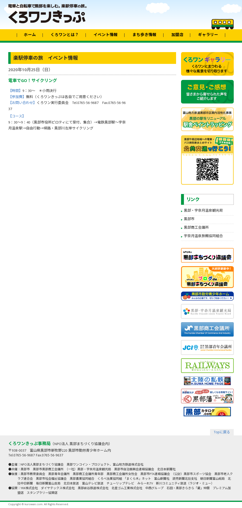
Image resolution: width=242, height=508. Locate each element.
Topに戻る (222, 432)
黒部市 (189, 219)
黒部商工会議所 (196, 228)
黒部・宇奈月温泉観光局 (203, 211)
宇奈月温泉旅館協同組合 (203, 236)
